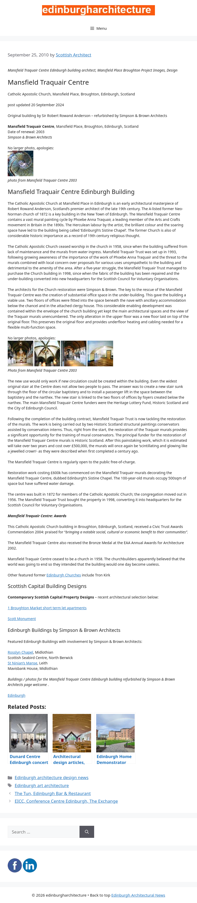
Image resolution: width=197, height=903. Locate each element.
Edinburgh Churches (63, 575)
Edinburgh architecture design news (51, 777)
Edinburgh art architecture (42, 785)
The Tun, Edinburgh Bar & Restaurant (53, 793)
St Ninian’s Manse (22, 663)
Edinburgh (16, 695)
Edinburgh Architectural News (138, 895)
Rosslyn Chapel (20, 652)
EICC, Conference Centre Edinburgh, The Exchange (66, 801)
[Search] (87, 832)
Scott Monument (22, 618)
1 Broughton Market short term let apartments (47, 607)
